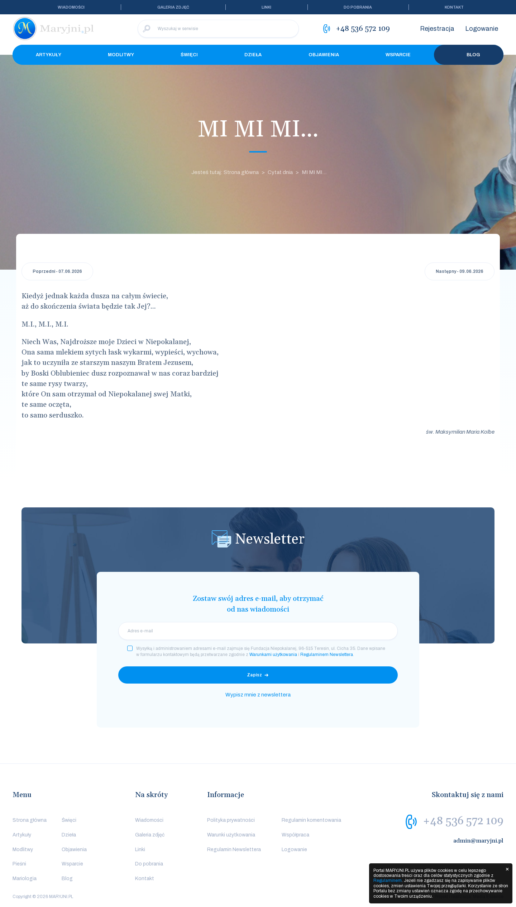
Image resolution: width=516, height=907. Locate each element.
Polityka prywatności (231, 820)
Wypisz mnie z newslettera (258, 695)
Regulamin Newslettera (234, 849)
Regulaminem (387, 880)
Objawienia (324, 54)
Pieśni (19, 864)
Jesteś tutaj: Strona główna (225, 172)
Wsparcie (398, 54)
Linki (266, 7)
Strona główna (30, 820)
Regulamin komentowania (311, 820)
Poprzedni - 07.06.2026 (57, 271)
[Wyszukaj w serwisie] (218, 29)
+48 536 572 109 (463, 821)
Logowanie (481, 28)
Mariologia (25, 878)
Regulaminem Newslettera (326, 654)
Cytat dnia (280, 172)
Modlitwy (121, 54)
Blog (468, 55)
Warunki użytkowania (231, 835)
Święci (189, 54)
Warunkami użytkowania (273, 654)
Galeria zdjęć (173, 7)
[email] (258, 631)
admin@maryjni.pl (478, 840)
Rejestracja (437, 28)
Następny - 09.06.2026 (459, 271)
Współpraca (295, 835)
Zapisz (254, 674)
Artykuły (48, 54)
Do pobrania (358, 7)
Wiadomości (71, 7)
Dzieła (253, 54)
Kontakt (454, 7)
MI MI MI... (314, 172)
